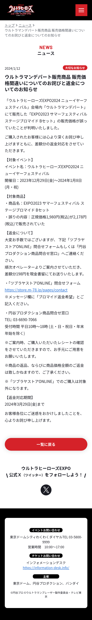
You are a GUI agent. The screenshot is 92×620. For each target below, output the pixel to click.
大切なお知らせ (75, 68)
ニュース (25, 25)
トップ (10, 25)
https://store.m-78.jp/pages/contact (36, 289)
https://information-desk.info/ (46, 567)
